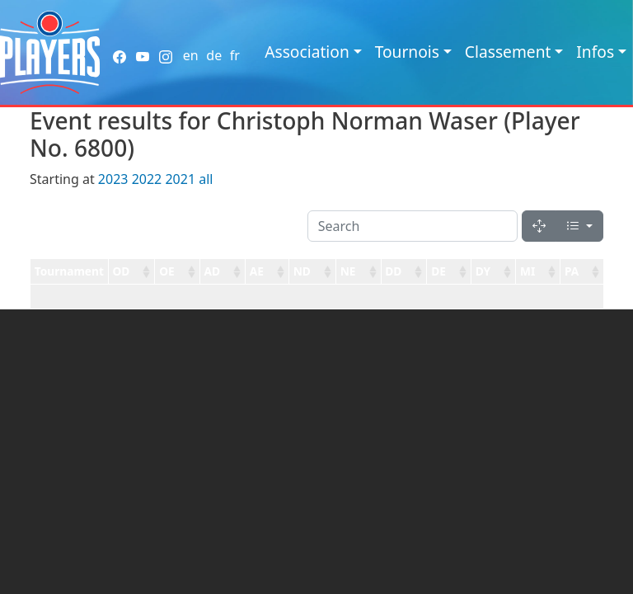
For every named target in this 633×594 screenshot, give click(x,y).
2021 (180, 179)
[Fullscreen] (539, 226)
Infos (595, 51)
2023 (113, 179)
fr (235, 55)
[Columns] (579, 226)
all (206, 179)
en (191, 55)
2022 (147, 179)
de (214, 55)
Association (307, 51)
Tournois (407, 51)
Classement (508, 51)
